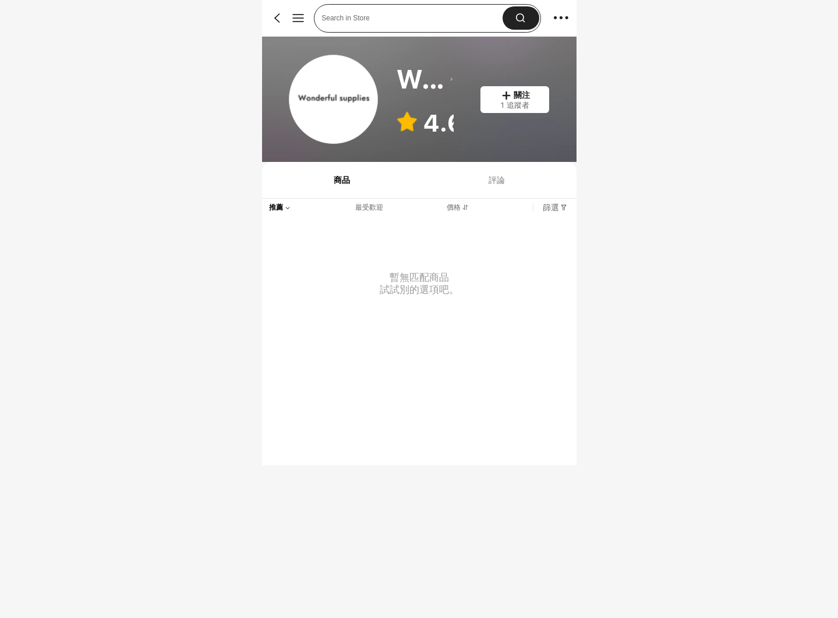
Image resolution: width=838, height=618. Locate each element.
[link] (334, 99)
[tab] (340, 180)
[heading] (425, 79)
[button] (520, 18)
